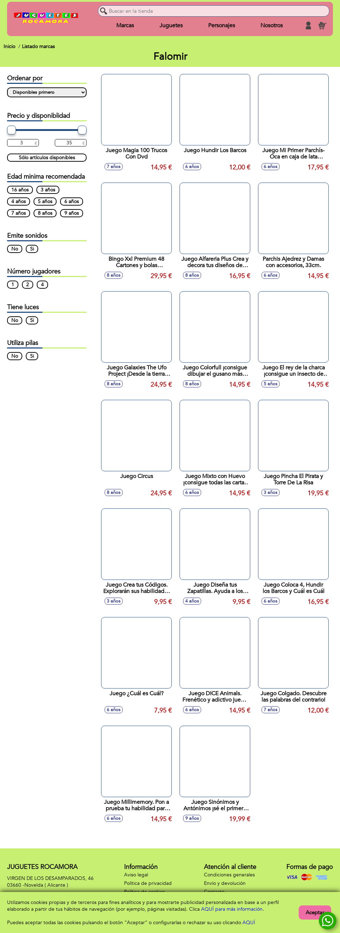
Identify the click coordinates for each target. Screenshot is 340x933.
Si (32, 249)
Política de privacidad (148, 883)
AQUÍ (248, 922)
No (14, 249)
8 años (45, 213)
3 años (48, 189)
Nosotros (271, 25)
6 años (71, 201)
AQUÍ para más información (232, 909)
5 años (45, 201)
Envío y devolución (225, 883)
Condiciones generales (229, 874)
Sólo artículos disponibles (47, 157)
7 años (18, 213)
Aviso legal (136, 874)
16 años (20, 189)
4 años (18, 201)
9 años (71, 213)
